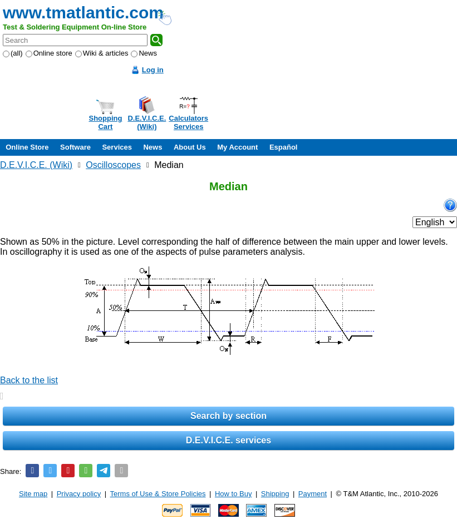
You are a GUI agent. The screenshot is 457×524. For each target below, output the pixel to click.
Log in (153, 70)
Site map (33, 494)
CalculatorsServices (188, 122)
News (144, 53)
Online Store (27, 147)
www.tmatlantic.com (83, 12)
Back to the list (29, 380)
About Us (190, 147)
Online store (49, 53)
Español (283, 147)
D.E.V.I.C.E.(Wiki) (146, 122)
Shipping (275, 494)
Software (75, 147)
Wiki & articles (102, 53)
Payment (312, 494)
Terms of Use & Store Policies (158, 494)
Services (117, 147)
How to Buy (233, 494)
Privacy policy (79, 494)
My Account (237, 147)
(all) (13, 53)
